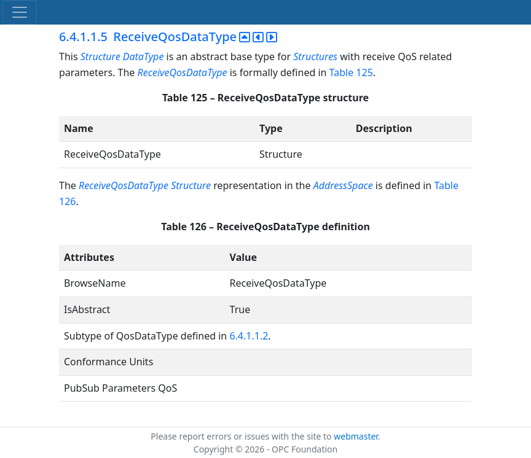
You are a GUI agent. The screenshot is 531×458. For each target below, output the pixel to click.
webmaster (356, 436)
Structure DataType (122, 56)
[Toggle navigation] (19, 12)
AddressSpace (343, 185)
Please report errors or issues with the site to (242, 436)
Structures (315, 56)
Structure (191, 185)
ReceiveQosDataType (182, 72)
